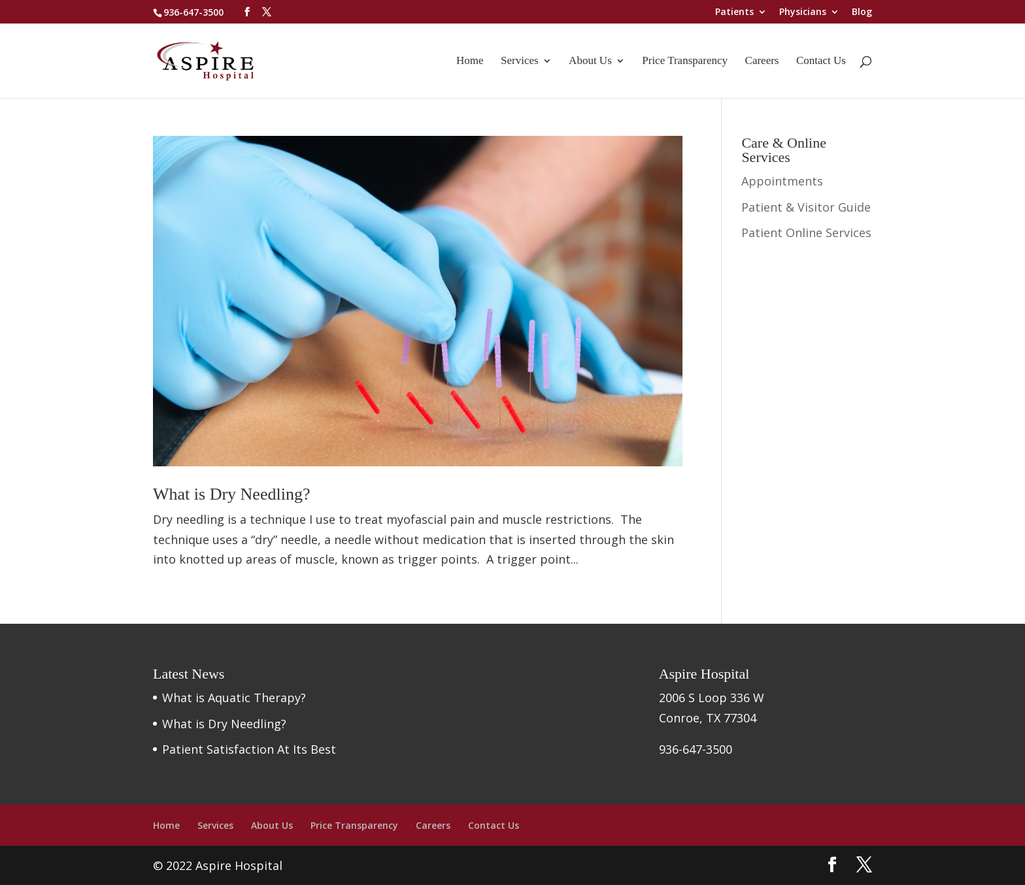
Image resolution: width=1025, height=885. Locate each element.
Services (520, 61)
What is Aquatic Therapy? (234, 697)
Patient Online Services (806, 232)
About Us (590, 61)
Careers (762, 61)
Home (470, 61)
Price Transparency (685, 61)
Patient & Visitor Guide (806, 207)
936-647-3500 (193, 12)
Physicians (802, 12)
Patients (734, 12)
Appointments (782, 181)
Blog (862, 12)
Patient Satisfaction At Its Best (249, 749)
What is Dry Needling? (231, 494)
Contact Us (821, 61)
